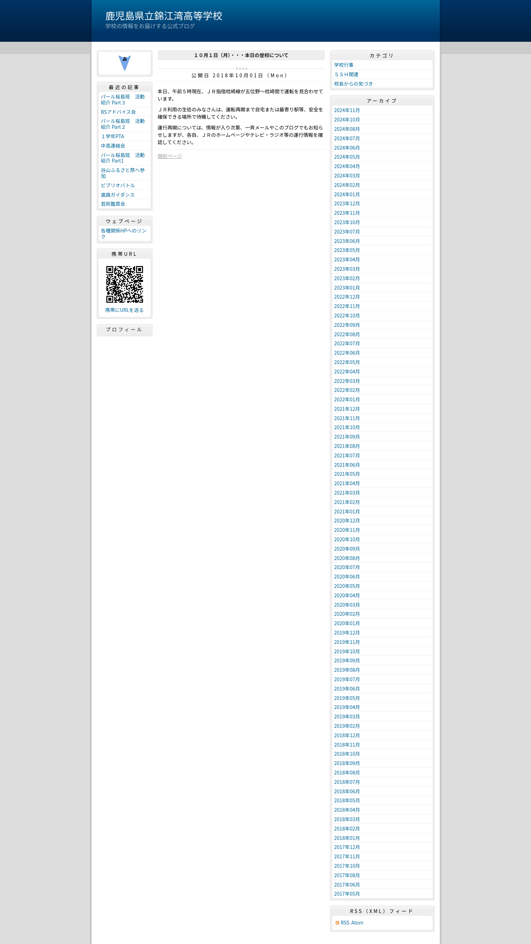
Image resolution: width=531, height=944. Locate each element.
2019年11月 (347, 641)
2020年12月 (347, 520)
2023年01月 (347, 287)
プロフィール (124, 329)
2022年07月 (347, 343)
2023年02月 (347, 278)
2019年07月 (347, 679)
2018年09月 (347, 763)
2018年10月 (347, 753)
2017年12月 (347, 846)
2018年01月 (347, 837)
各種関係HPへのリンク (124, 233)
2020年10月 (347, 539)
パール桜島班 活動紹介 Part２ (123, 123)
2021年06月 (347, 464)
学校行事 (344, 64)
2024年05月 (347, 156)
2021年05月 (347, 473)
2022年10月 (347, 315)
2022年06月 (347, 352)
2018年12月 (347, 735)
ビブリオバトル (118, 185)
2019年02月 (347, 725)
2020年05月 (347, 585)
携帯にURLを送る (124, 310)
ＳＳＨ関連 (346, 74)
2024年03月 (347, 175)
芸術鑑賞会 (113, 203)
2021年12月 (347, 408)
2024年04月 (347, 166)
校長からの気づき (353, 83)
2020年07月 (347, 567)
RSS (345, 922)
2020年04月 (347, 595)
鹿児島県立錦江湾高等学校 (164, 15)
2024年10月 (347, 119)
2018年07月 (347, 781)
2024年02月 (347, 184)
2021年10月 (347, 427)
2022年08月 (347, 334)
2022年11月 (347, 305)
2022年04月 (347, 371)
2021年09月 (347, 436)
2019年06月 (347, 688)
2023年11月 (347, 212)
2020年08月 (347, 557)
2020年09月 (347, 548)
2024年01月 (347, 194)
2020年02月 (347, 613)
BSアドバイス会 (118, 111)
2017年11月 (347, 856)
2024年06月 (347, 147)
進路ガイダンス (118, 194)
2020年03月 (347, 604)
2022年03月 (347, 380)
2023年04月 (347, 259)
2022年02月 (347, 389)
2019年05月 (347, 697)
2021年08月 (347, 445)
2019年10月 (347, 651)
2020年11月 (347, 529)
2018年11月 (347, 744)
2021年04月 (347, 483)
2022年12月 (347, 296)
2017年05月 (347, 893)
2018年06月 (347, 791)
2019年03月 (347, 716)
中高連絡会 (113, 145)
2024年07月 (347, 138)
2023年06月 (347, 240)
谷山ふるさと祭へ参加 (123, 172)
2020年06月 (347, 576)
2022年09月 (347, 324)
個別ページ (170, 155)
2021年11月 (347, 418)
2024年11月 (347, 110)
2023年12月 (347, 203)
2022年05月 (347, 362)
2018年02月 (347, 828)
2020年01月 (347, 623)
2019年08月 (347, 669)
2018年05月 (347, 800)
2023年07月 (347, 231)
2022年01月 (347, 399)
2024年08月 (347, 128)
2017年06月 (347, 884)
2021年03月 (347, 492)
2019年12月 (347, 632)
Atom (357, 922)
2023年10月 (347, 222)
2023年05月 (347, 249)
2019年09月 (347, 660)
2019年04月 (347, 706)
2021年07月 (347, 455)
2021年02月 (347, 501)
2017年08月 (347, 875)
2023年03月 (347, 268)
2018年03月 (347, 819)
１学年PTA (112, 136)
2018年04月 (347, 809)
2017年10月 (347, 865)
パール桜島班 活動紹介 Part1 (123, 157)
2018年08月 (347, 772)
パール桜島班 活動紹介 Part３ (123, 99)
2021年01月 (347, 511)
